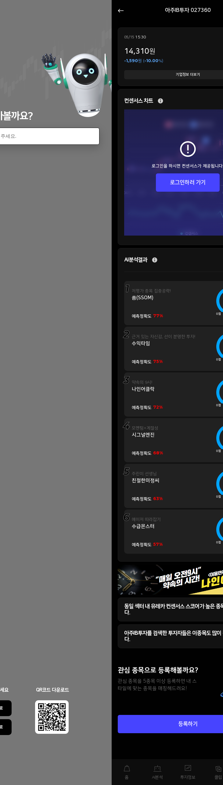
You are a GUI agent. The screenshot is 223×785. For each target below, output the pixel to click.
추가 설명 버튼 (160, 101)
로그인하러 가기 (188, 182)
